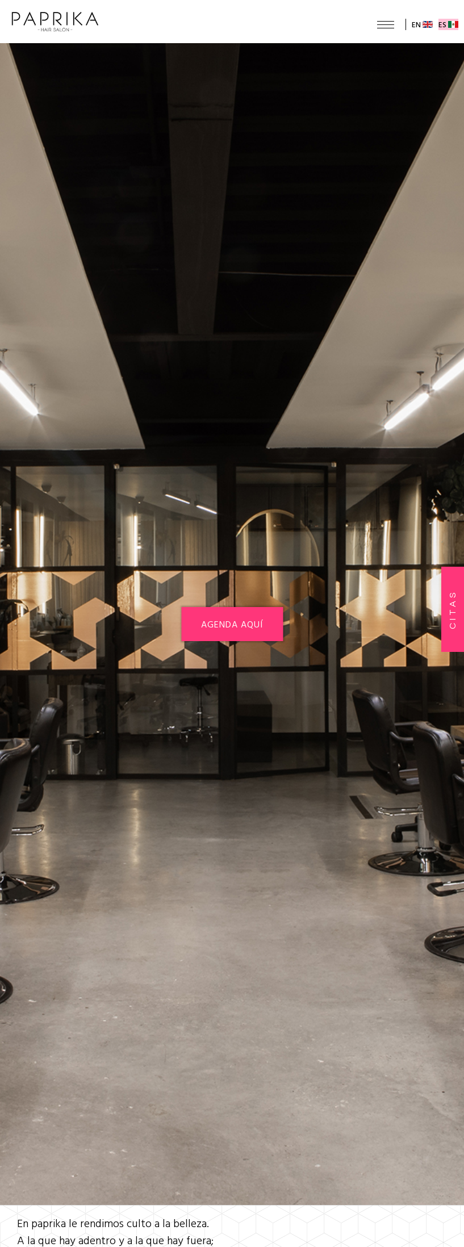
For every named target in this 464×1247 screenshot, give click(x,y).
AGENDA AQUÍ (232, 624)
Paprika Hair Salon (55, 21)
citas (452, 609)
